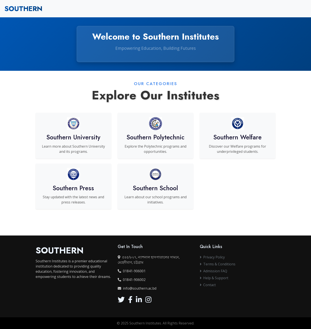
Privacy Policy (212, 257)
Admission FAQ (213, 271)
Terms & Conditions (217, 264)
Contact (208, 284)
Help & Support (214, 278)
